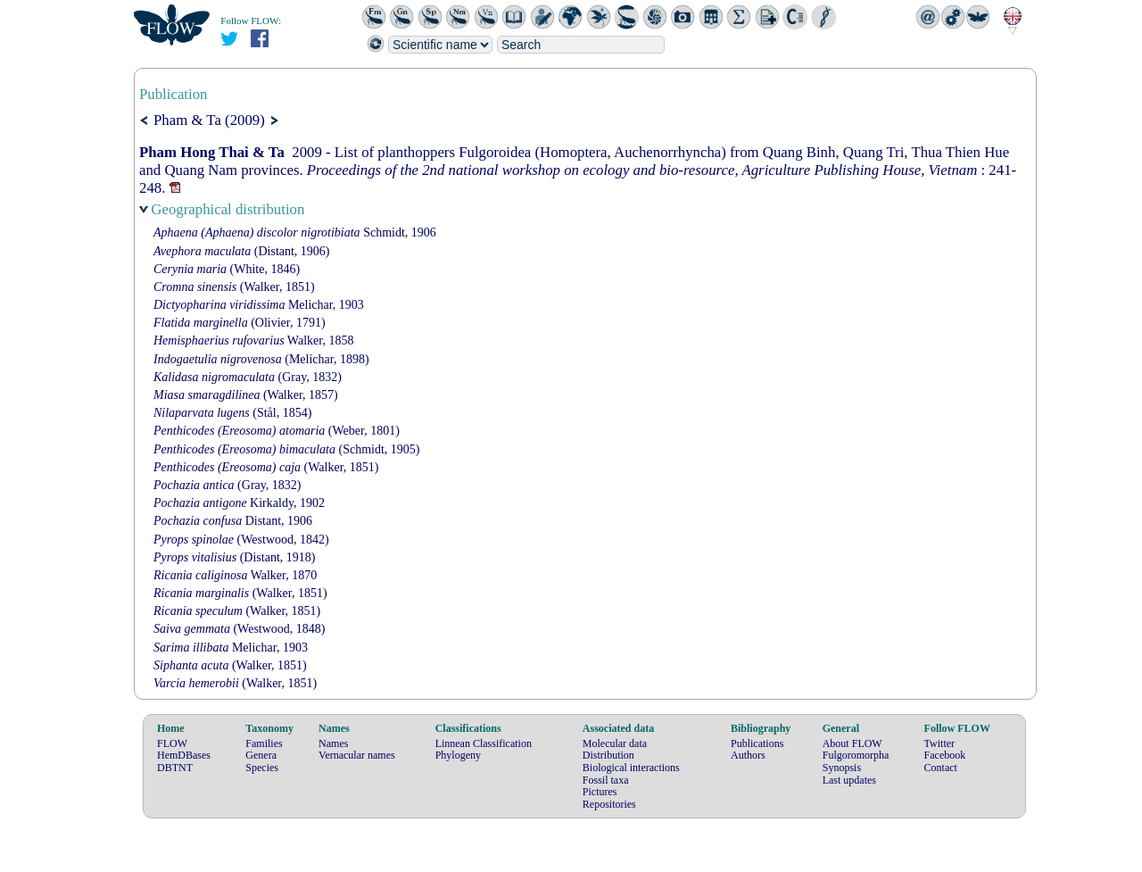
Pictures (600, 791)
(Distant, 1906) (241, 251)
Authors (748, 755)
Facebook (945, 755)
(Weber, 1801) (276, 430)
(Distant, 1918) (234, 557)
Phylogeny (458, 755)
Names (333, 743)
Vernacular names (357, 755)
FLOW (172, 743)
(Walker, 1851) (234, 287)
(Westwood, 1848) (239, 628)
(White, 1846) (226, 269)
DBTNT (175, 767)
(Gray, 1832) (247, 377)
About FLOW (852, 743)
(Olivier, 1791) (239, 322)
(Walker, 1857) (245, 395)
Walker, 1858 (253, 340)
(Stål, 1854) (232, 412)
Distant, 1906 (232, 520)
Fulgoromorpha (856, 755)
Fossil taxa (606, 780)
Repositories (609, 804)
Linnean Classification (483, 743)
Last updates (849, 780)
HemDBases (184, 755)
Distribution (608, 755)
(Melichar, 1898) (261, 359)
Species (261, 767)
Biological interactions (631, 767)
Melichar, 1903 (258, 304)
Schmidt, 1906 (294, 232)
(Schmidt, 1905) (286, 449)
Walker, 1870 (235, 575)
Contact (940, 767)
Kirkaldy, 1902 (239, 503)
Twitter (939, 743)
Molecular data (615, 743)
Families (263, 743)
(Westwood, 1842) (241, 539)
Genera (261, 755)
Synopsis (842, 767)
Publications (757, 743)
